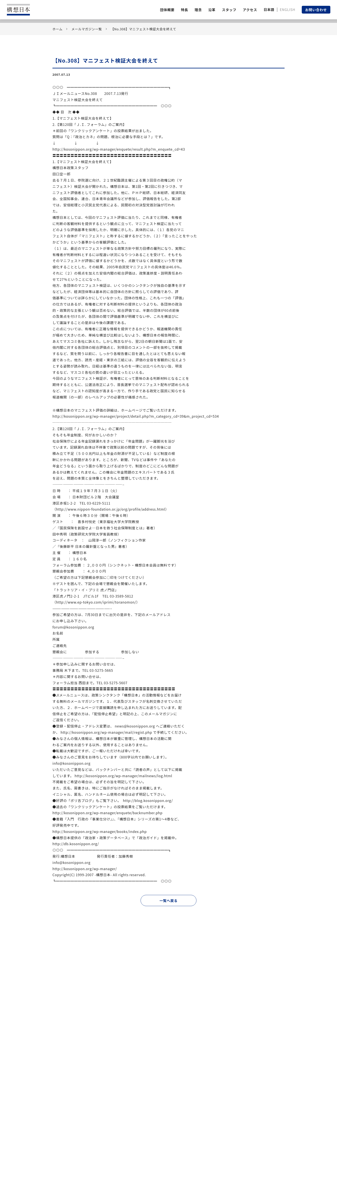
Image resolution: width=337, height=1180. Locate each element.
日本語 (268, 9)
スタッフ (229, 9)
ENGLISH (287, 9)
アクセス (250, 9)
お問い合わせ (316, 9)
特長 (184, 9)
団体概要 (167, 9)
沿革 (212, 9)
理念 (198, 9)
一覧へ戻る (168, 900)
